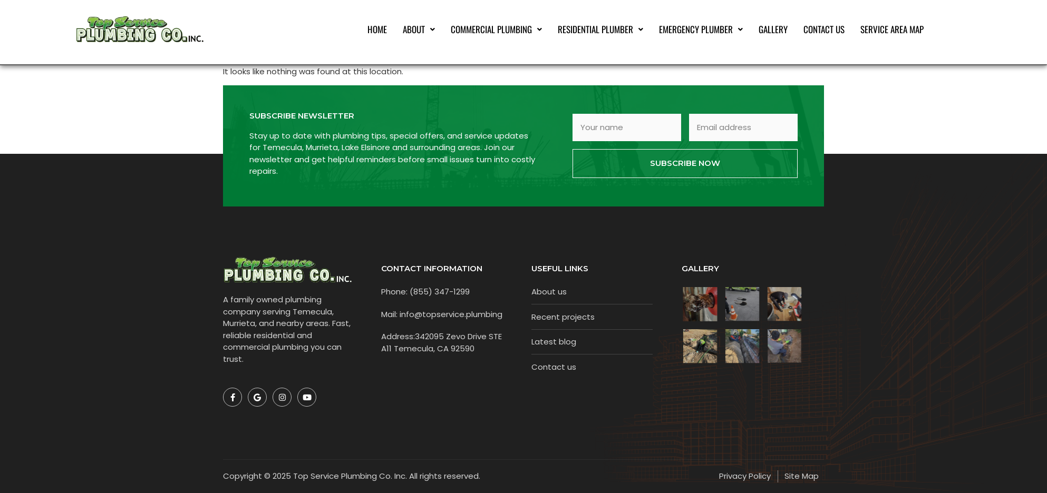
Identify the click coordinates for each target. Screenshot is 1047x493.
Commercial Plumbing (496, 29)
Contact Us (824, 29)
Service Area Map (892, 29)
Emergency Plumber (701, 29)
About (419, 29)
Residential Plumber (600, 29)
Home (377, 29)
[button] (419, 29)
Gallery (773, 29)
